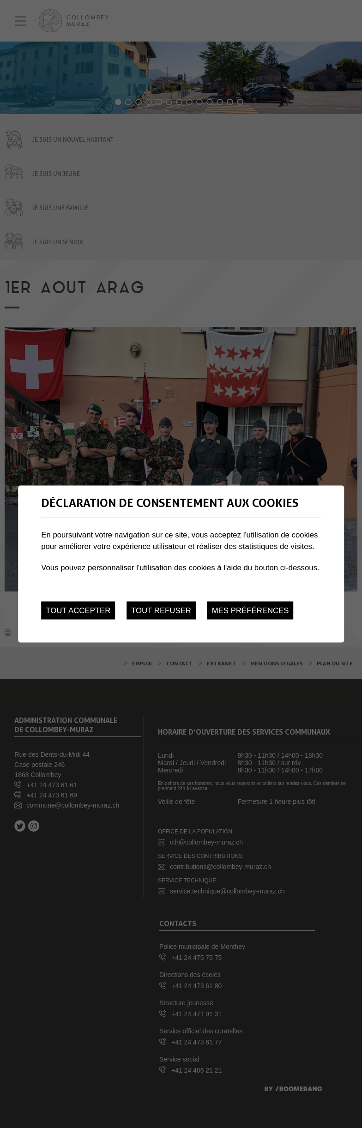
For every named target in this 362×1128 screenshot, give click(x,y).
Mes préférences (250, 610)
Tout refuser (161, 610)
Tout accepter (78, 610)
